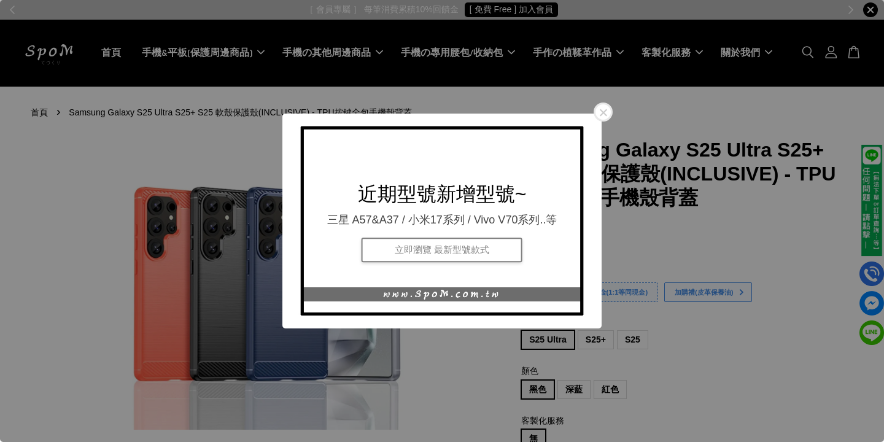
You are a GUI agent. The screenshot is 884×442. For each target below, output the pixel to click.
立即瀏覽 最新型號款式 (442, 249)
